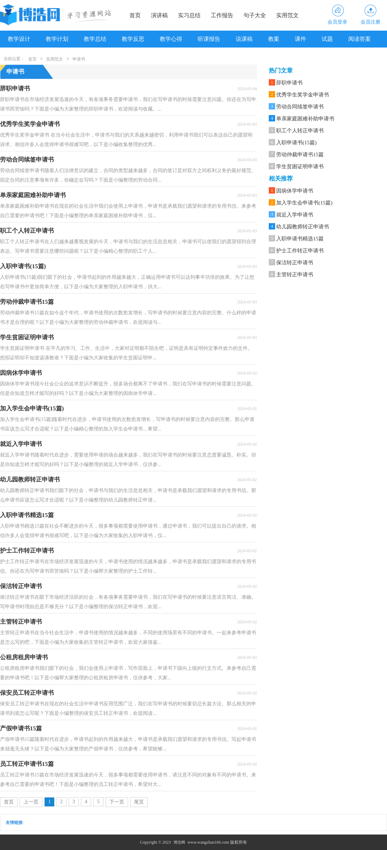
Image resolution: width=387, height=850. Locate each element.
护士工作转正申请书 (300, 250)
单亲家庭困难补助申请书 (305, 118)
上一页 (31, 802)
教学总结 (95, 39)
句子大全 (254, 15)
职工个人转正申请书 (300, 130)
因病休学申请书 (294, 191)
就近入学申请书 (294, 215)
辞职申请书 (289, 83)
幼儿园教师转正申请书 (302, 226)
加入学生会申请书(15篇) (304, 203)
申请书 (78, 59)
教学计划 (57, 39)
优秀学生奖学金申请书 (302, 94)
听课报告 (209, 39)
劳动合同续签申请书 (300, 106)
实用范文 (287, 15)
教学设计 (19, 39)
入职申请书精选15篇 (300, 238)
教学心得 (171, 39)
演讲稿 (159, 15)
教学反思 (133, 39)
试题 (327, 39)
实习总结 (189, 15)
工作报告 (222, 15)
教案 (273, 39)
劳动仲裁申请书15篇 (300, 154)
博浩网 (179, 842)
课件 (300, 39)
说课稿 (244, 39)
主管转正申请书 (294, 274)
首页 (135, 15)
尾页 (139, 802)
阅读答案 (359, 39)
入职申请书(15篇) (296, 142)
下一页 (116, 802)
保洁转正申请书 (294, 262)
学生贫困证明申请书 (300, 166)
